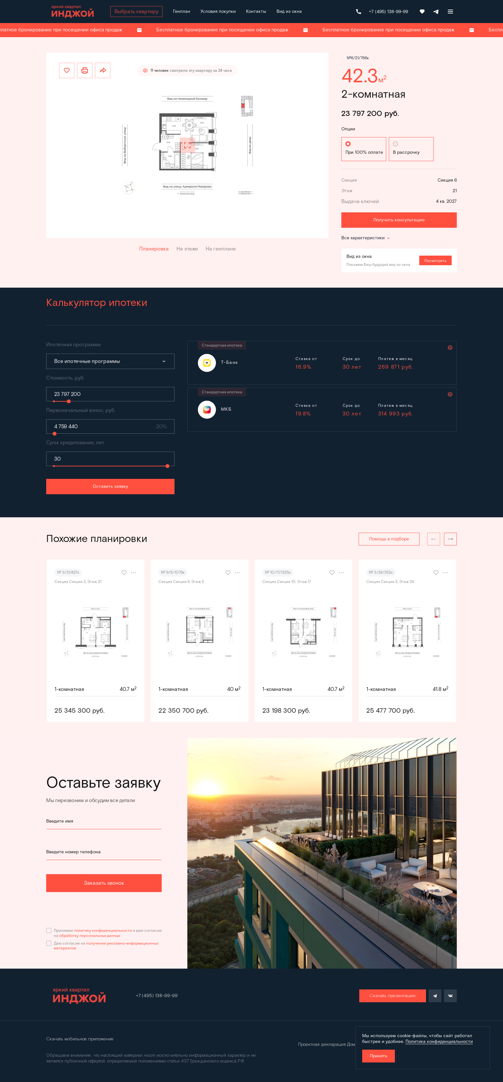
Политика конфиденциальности (439, 1041)
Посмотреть (435, 260)
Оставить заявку (110, 486)
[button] (450, 539)
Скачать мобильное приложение (80, 1039)
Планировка (154, 249)
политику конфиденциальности (103, 930)
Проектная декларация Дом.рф (330, 1044)
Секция (349, 180)
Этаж (347, 190)
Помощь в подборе (389, 539)
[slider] (69, 401)
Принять (378, 1056)
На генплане (221, 249)
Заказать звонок (104, 883)
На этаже (187, 249)
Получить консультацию (399, 220)
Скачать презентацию (393, 996)
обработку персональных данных (89, 935)
